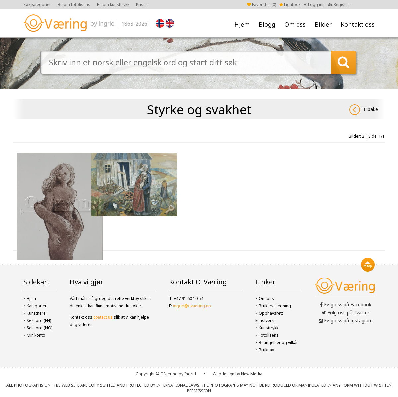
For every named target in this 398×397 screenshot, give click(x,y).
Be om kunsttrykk (113, 4)
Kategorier (37, 306)
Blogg (267, 24)
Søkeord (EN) (39, 320)
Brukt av (266, 350)
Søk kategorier (37, 4)
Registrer (339, 4)
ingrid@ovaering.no (192, 306)
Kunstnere (36, 313)
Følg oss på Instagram (346, 320)
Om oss (295, 24)
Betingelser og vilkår (278, 342)
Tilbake (363, 109)
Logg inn (314, 4)
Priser (141, 4)
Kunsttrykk (268, 328)
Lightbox (289, 4)
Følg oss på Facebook (345, 304)
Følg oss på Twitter (345, 312)
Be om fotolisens (74, 4)
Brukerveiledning (275, 306)
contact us (103, 317)
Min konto (36, 335)
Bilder (323, 24)
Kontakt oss (358, 24)
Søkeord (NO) (39, 328)
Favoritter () (261, 4)
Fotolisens (269, 335)
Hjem (242, 24)
